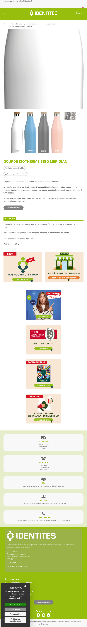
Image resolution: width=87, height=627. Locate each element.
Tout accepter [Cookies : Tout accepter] (15, 604)
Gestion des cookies (60, 621)
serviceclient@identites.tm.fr (20, 566)
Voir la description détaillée (14, 168)
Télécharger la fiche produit (15, 174)
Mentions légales (45, 621)
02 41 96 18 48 (15, 563)
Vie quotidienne (16, 24)
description (10, 219)
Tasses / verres (49, 24)
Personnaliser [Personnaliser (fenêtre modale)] (15, 614)
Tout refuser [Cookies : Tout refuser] (15, 609)
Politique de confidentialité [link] (15, 620)
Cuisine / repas (32, 24)
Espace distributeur (13, 208)
